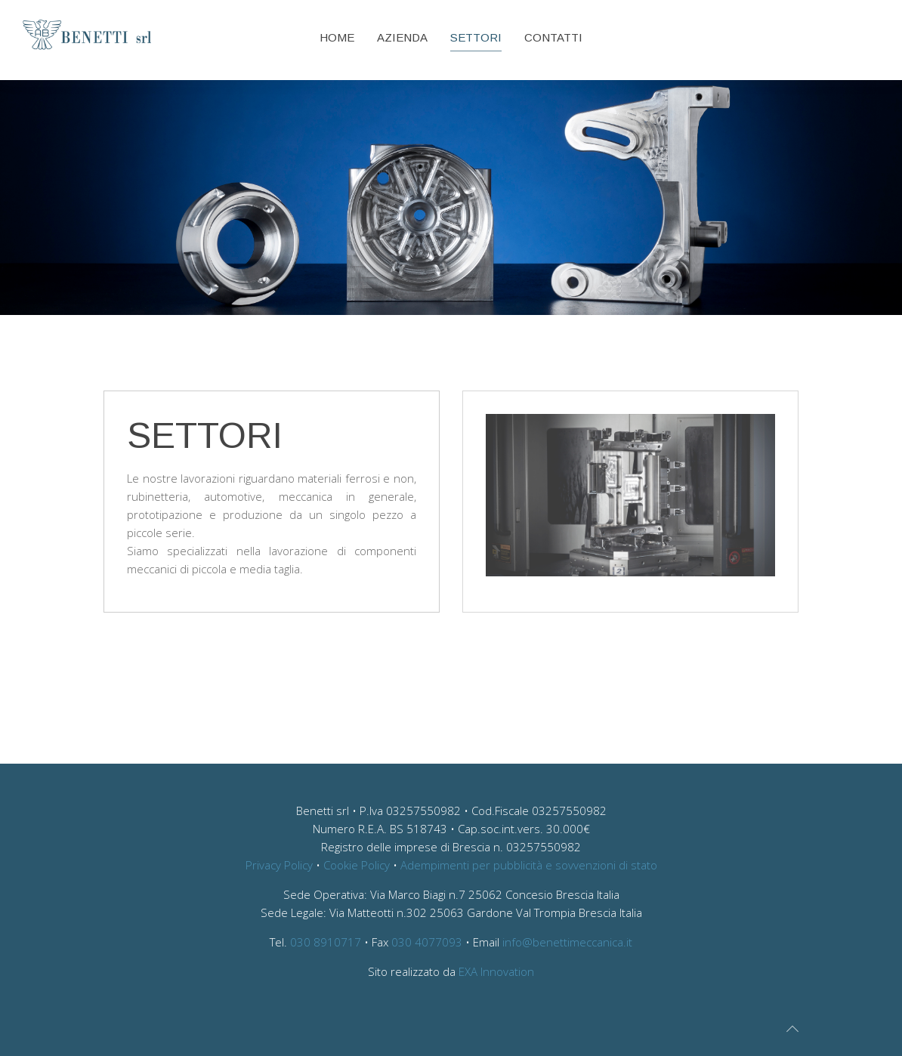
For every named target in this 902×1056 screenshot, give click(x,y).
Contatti (553, 37)
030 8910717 (325, 941)
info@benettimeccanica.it (567, 941)
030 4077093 (426, 941)
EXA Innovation (496, 971)
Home (337, 37)
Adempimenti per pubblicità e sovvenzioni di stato (528, 864)
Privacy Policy (279, 864)
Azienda (402, 37)
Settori (476, 37)
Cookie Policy (356, 864)
